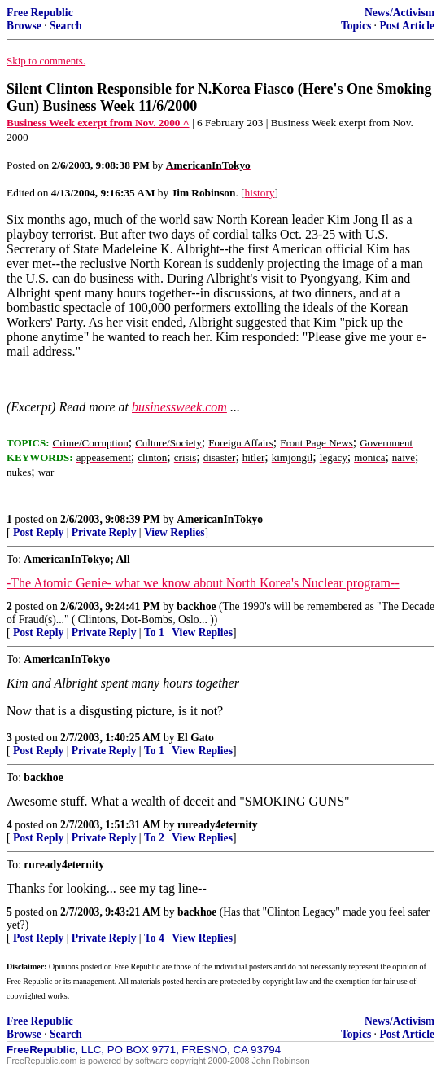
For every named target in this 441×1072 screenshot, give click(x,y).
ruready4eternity (217, 825)
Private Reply (104, 532)
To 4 (154, 938)
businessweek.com (179, 407)
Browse (24, 26)
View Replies (174, 532)
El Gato (195, 738)
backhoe (196, 606)
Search (66, 26)
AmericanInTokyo (220, 519)
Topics (356, 26)
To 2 (154, 838)
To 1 (154, 632)
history (260, 193)
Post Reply (38, 532)
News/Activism (399, 13)
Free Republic (40, 13)
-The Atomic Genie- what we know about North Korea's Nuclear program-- (203, 583)
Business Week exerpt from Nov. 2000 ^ (98, 122)
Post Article (406, 26)
